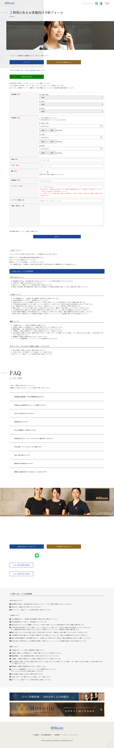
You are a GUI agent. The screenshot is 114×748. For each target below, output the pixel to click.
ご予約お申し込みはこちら (63, 546)
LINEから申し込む (26, 77)
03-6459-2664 (21, 564)
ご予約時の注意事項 (29, 70)
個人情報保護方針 (46, 734)
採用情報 (57, 734)
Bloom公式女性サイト (87, 3)
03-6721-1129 (21, 573)
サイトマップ (74, 734)
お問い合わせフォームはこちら (27, 546)
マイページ (27, 62)
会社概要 (35, 734)
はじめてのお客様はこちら (63, 62)
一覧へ (20, 481)
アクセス (65, 734)
